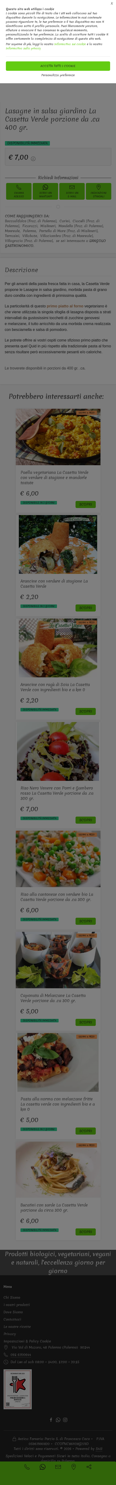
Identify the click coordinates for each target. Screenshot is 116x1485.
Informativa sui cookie (70, 44)
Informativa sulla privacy (23, 48)
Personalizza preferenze (58, 75)
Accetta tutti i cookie (58, 66)
